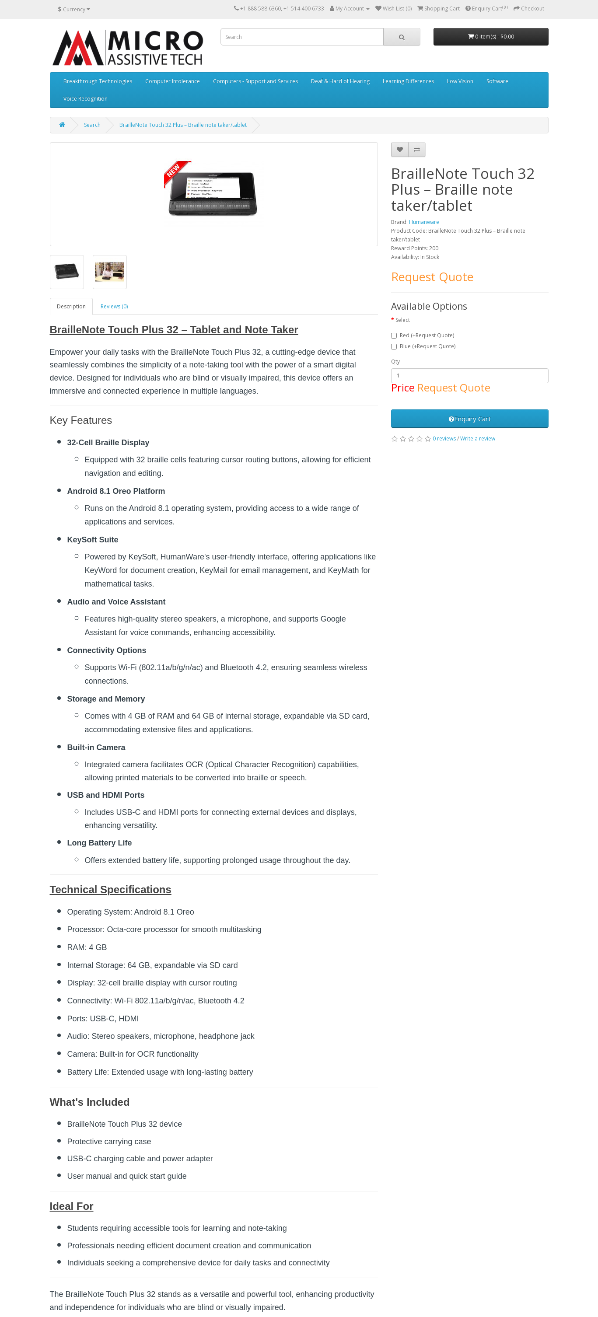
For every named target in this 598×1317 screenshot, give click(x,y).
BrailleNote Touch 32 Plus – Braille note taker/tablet (183, 125)
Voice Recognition (85, 98)
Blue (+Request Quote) (423, 346)
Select (402, 320)
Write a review (477, 438)
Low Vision (460, 81)
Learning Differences (408, 81)
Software (497, 81)
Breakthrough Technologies (97, 81)
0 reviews (444, 438)
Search (92, 125)
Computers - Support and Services (255, 81)
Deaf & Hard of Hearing (340, 81)
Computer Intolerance (172, 81)
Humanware (424, 222)
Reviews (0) (114, 306)
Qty (395, 361)
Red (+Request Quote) (422, 335)
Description (71, 306)
